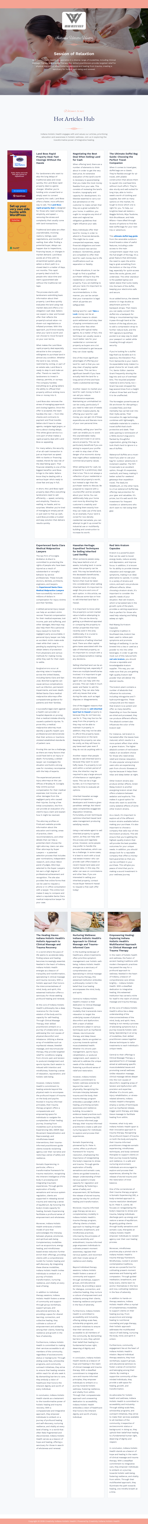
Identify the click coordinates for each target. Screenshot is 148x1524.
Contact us (76, 4)
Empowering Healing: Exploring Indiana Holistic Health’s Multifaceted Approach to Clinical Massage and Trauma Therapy (123, 944)
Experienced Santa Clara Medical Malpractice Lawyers (49, 547)
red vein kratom (117, 658)
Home (48, 4)
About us (61, 4)
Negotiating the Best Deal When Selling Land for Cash (86, 154)
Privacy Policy (95, 4)
